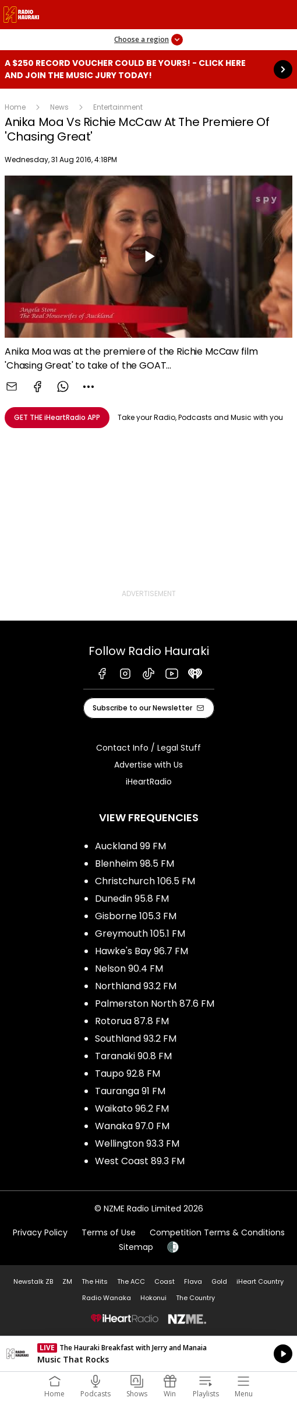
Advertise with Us (148, 764)
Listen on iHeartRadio (148, 1353)
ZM (67, 1281)
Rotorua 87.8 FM (132, 1021)
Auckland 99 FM (130, 846)
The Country (195, 1297)
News (59, 107)
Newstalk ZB (33, 1281)
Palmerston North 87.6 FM (154, 1003)
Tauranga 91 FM (130, 1091)
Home (15, 107)
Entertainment (118, 107)
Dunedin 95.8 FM (132, 898)
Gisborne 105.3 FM (135, 916)
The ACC (131, 1281)
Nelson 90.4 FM (129, 968)
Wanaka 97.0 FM (132, 1126)
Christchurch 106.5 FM (145, 881)
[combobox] (89, 387)
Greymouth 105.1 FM (140, 933)
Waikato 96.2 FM (132, 1108)
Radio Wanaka (106, 1297)
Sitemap (136, 1247)
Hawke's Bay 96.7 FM (141, 951)
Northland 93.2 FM (135, 986)
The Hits (95, 1281)
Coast (164, 1281)
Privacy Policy (40, 1232)
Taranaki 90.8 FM (133, 1056)
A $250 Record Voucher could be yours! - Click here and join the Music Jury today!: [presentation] (148, 69)
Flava (193, 1281)
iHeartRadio (149, 781)
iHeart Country (260, 1281)
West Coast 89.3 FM (140, 1161)
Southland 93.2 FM (135, 1038)
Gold (219, 1281)
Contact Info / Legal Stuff (148, 748)
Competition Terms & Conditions (217, 1232)
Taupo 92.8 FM (127, 1073)
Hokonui (153, 1297)
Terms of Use (109, 1232)
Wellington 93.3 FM (137, 1143)
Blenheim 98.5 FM (134, 863)
